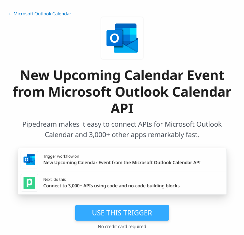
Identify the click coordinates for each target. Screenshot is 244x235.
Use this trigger (122, 212)
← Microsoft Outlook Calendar (39, 14)
